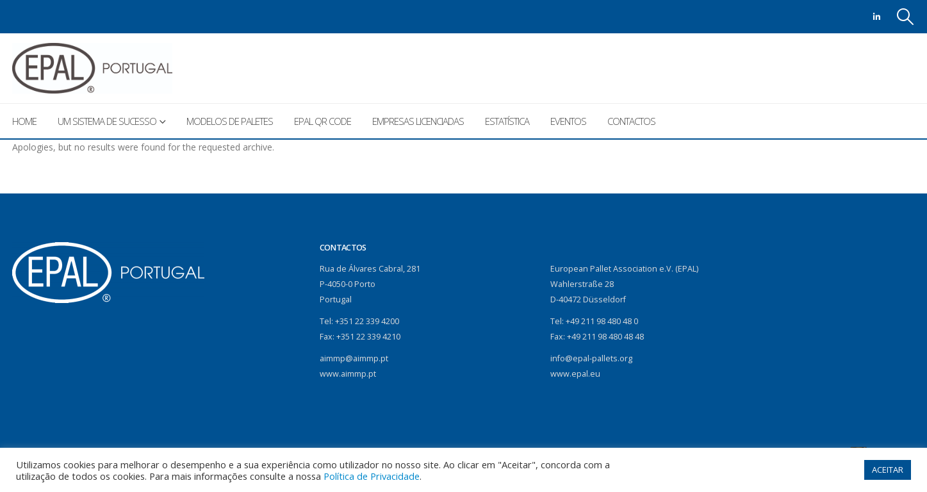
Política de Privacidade (372, 476)
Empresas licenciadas (418, 121)
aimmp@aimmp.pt (354, 358)
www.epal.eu (575, 373)
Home (24, 121)
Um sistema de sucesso (107, 121)
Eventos (568, 121)
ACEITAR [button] (887, 469)
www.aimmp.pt (348, 373)
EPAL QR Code (322, 121)
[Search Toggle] (905, 16)
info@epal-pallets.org (591, 358)
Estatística (507, 121)
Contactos (631, 121)
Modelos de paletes (229, 121)
